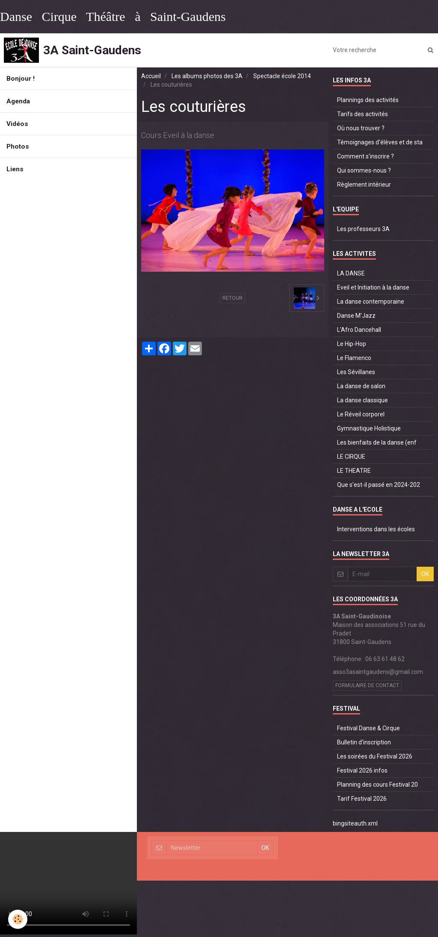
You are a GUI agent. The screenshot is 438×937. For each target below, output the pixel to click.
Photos (17, 146)
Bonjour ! (20, 78)
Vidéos (17, 124)
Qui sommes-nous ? (364, 170)
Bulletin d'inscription (364, 742)
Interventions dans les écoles (376, 529)
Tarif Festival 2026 (362, 798)
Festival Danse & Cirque (368, 728)
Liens (15, 169)
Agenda (18, 101)
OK (425, 574)
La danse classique (362, 400)
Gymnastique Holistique (369, 428)
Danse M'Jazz (356, 315)
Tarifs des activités (362, 114)
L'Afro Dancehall (359, 329)
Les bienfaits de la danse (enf (377, 442)
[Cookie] (18, 919)
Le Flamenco (354, 357)
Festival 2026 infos (362, 770)
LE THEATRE (354, 470)
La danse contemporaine (370, 301)
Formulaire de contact (367, 685)
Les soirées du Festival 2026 (374, 756)
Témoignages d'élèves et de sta (380, 142)
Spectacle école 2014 (282, 76)
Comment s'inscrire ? (365, 156)
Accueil (151, 76)
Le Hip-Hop (351, 343)
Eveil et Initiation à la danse (373, 287)
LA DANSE (351, 273)
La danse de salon (361, 386)
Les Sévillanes (356, 372)
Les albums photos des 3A (207, 76)
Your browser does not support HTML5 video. (68, 883)
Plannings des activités (368, 100)
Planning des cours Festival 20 (377, 784)
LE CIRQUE (351, 456)
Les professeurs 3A (363, 228)
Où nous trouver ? (361, 128)
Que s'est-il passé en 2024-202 (378, 484)
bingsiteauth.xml (355, 823)
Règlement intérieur (364, 184)
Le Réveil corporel (361, 414)
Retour (232, 298)
